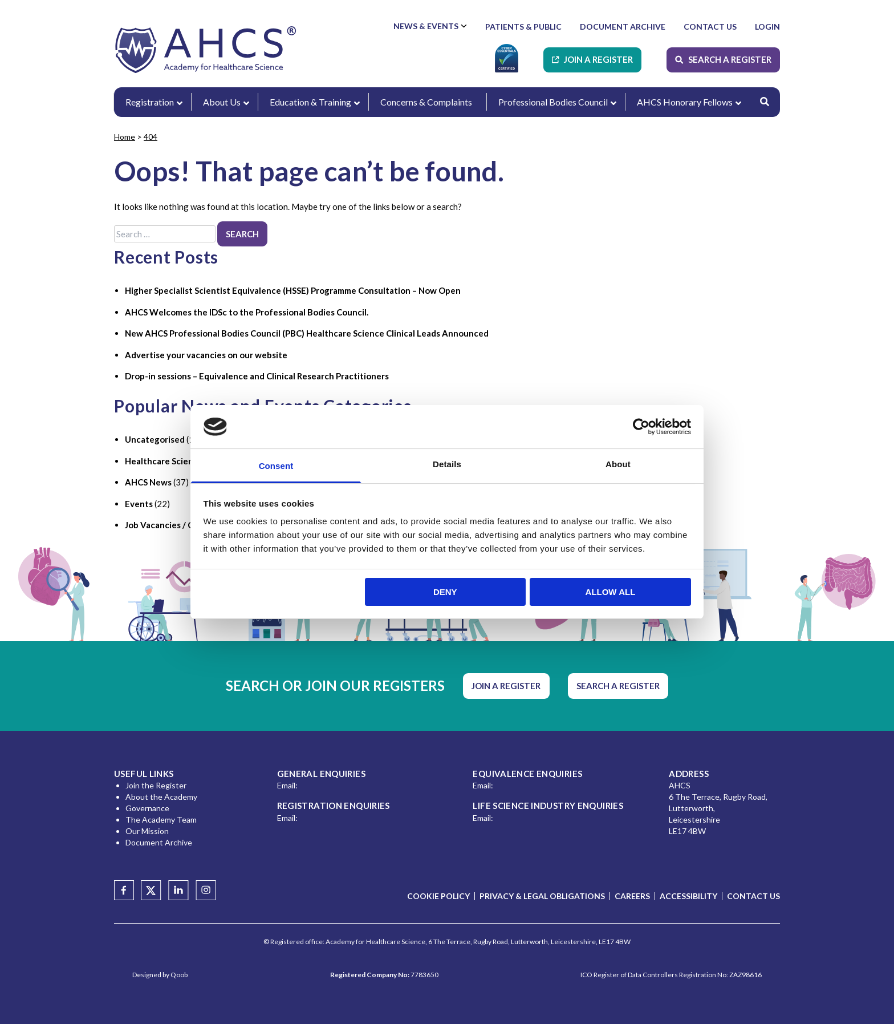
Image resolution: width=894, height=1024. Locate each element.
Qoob (179, 974)
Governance (147, 808)
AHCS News (148, 482)
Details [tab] (447, 464)
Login (767, 26)
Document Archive (622, 26)
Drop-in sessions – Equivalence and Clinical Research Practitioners (257, 376)
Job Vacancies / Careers (172, 525)
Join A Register (598, 59)
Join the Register (155, 785)
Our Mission (147, 831)
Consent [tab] (276, 466)
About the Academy (161, 797)
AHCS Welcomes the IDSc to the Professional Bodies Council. (246, 312)
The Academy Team (161, 819)
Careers (632, 896)
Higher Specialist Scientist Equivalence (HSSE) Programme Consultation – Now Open (293, 290)
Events (139, 504)
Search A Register (729, 59)
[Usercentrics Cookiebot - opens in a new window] (641, 426)
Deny (445, 592)
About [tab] (618, 464)
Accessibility (688, 896)
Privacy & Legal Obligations (542, 896)
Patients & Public (523, 26)
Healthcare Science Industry (181, 461)
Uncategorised (155, 439)
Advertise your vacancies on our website (206, 355)
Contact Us (710, 26)
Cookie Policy (438, 896)
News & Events (425, 26)
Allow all (611, 592)
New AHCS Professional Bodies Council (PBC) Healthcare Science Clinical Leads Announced (307, 333)
